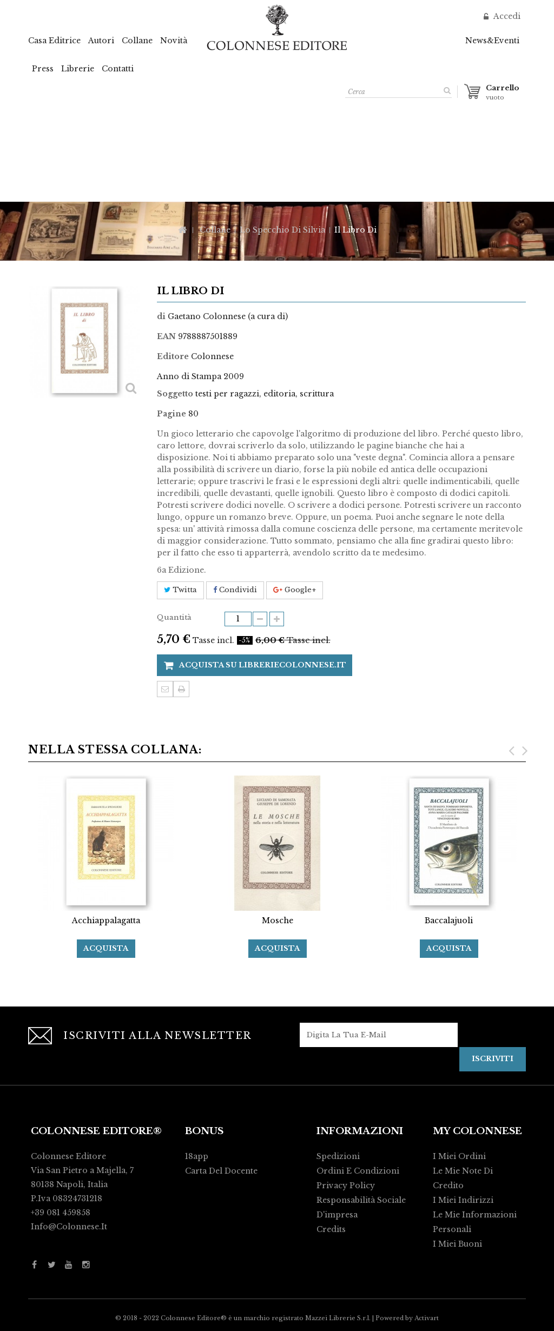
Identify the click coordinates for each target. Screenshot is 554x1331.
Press (43, 69)
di (161, 316)
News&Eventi (492, 40)
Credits (331, 1229)
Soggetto (175, 394)
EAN (166, 336)
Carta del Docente (221, 1171)
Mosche (277, 920)
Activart (426, 1318)
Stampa (181, 689)
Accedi (505, 16)
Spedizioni (338, 1156)
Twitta (180, 589)
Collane (137, 40)
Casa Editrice (54, 40)
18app (196, 1156)
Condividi (235, 589)
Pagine (171, 414)
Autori (101, 40)
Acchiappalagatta (106, 920)
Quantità (174, 617)
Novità (173, 40)
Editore (173, 356)
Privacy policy (345, 1185)
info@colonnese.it (69, 1226)
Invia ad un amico (165, 689)
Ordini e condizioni (357, 1171)
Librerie (77, 69)
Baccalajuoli (449, 920)
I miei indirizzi (463, 1200)
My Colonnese (477, 1131)
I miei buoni (457, 1244)
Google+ (294, 589)
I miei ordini (459, 1156)
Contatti (118, 69)
